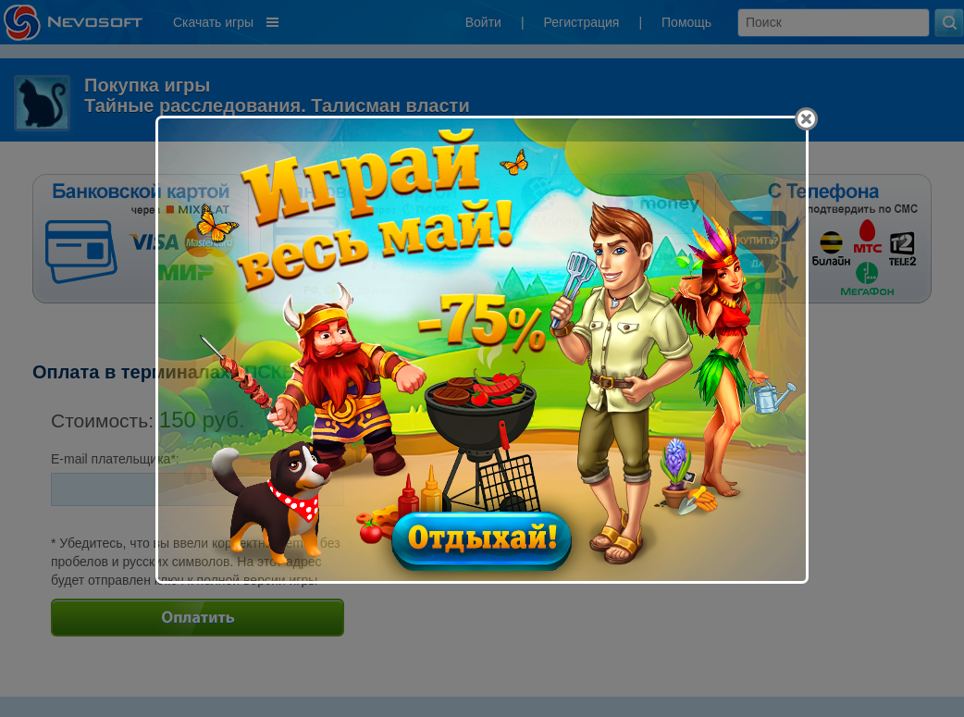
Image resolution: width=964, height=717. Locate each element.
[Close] (806, 118)
